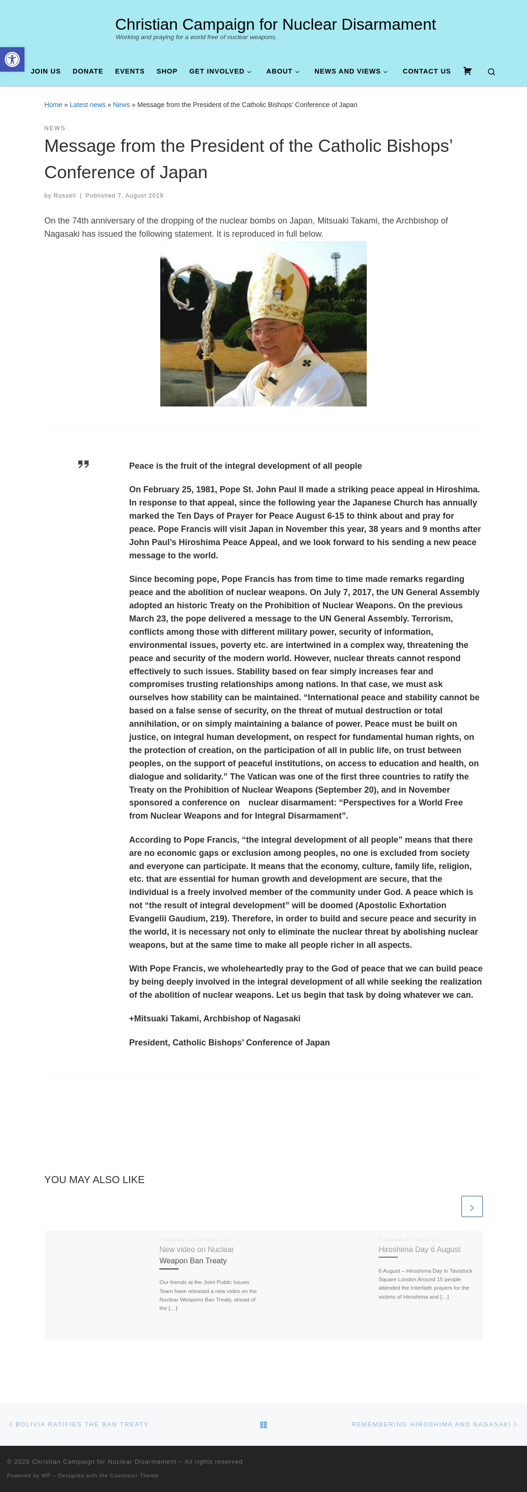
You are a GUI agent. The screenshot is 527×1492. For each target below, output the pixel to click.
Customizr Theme (134, 1475)
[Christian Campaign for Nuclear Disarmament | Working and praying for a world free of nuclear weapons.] (100, 27)
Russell (65, 195)
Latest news (88, 104)
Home (53, 104)
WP (46, 1475)
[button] (12, 59)
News (121, 104)
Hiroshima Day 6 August (420, 1249)
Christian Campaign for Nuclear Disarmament (104, 1461)
